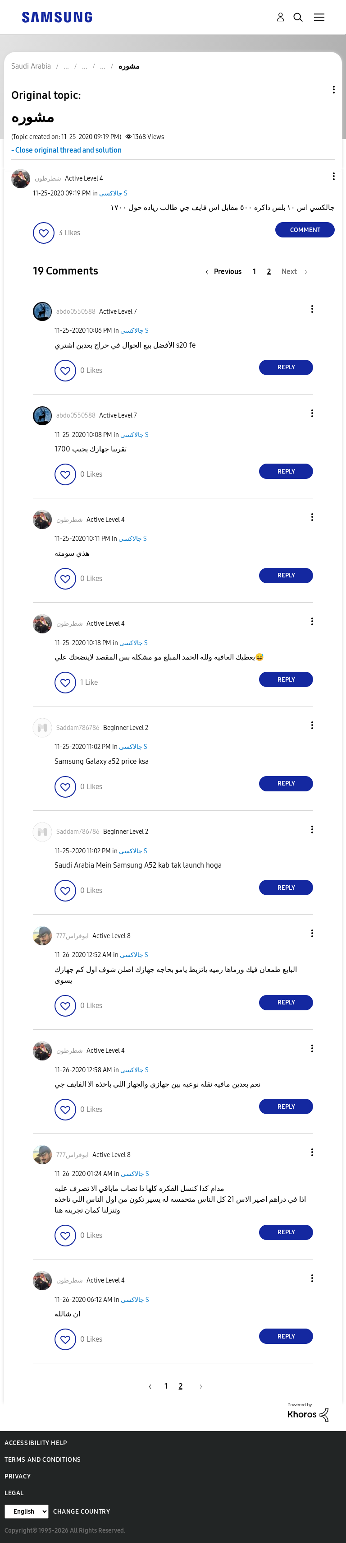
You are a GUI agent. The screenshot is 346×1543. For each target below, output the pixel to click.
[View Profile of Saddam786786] (78, 728)
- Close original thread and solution (66, 150)
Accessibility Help (36, 1443)
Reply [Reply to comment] (286, 367)
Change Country (81, 1511)
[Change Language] (27, 1512)
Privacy (18, 1476)
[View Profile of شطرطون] (48, 178)
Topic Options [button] (318, 90)
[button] (319, 176)
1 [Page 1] (254, 271)
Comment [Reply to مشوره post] (305, 230)
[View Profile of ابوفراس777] (72, 936)
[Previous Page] (225, 271)
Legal (14, 1493)
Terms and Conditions (43, 1460)
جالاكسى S (113, 193)
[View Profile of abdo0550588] (76, 312)
